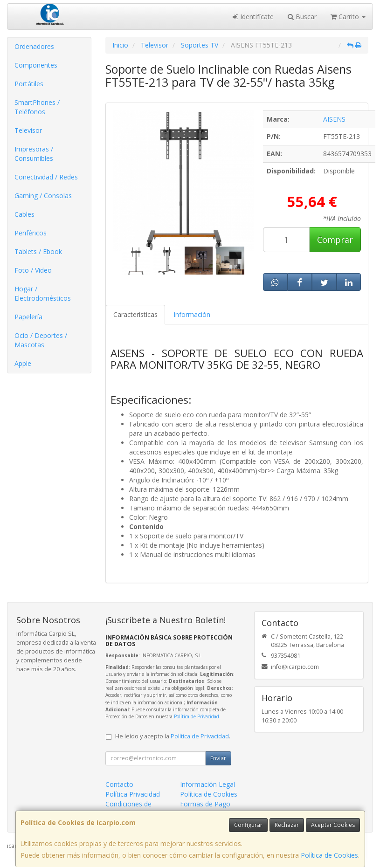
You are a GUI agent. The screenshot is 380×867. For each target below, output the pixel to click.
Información (191, 314)
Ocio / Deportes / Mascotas (40, 340)
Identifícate (253, 16)
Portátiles (28, 83)
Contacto (119, 784)
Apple (22, 363)
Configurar (248, 825)
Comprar (335, 239)
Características (135, 314)
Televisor (28, 130)
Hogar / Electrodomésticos (42, 293)
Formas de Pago (205, 803)
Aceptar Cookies (333, 825)
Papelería (28, 316)
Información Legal (207, 784)
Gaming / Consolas (43, 195)
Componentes (35, 65)
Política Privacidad (132, 794)
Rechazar (287, 825)
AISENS (334, 119)
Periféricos (30, 232)
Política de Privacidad (196, 716)
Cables (24, 214)
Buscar (302, 16)
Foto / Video (33, 270)
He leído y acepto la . (172, 736)
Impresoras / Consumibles (33, 153)
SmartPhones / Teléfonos (37, 107)
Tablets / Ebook (38, 251)
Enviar (218, 758)
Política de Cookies (329, 855)
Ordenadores (34, 46)
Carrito (348, 16)
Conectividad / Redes (46, 176)
